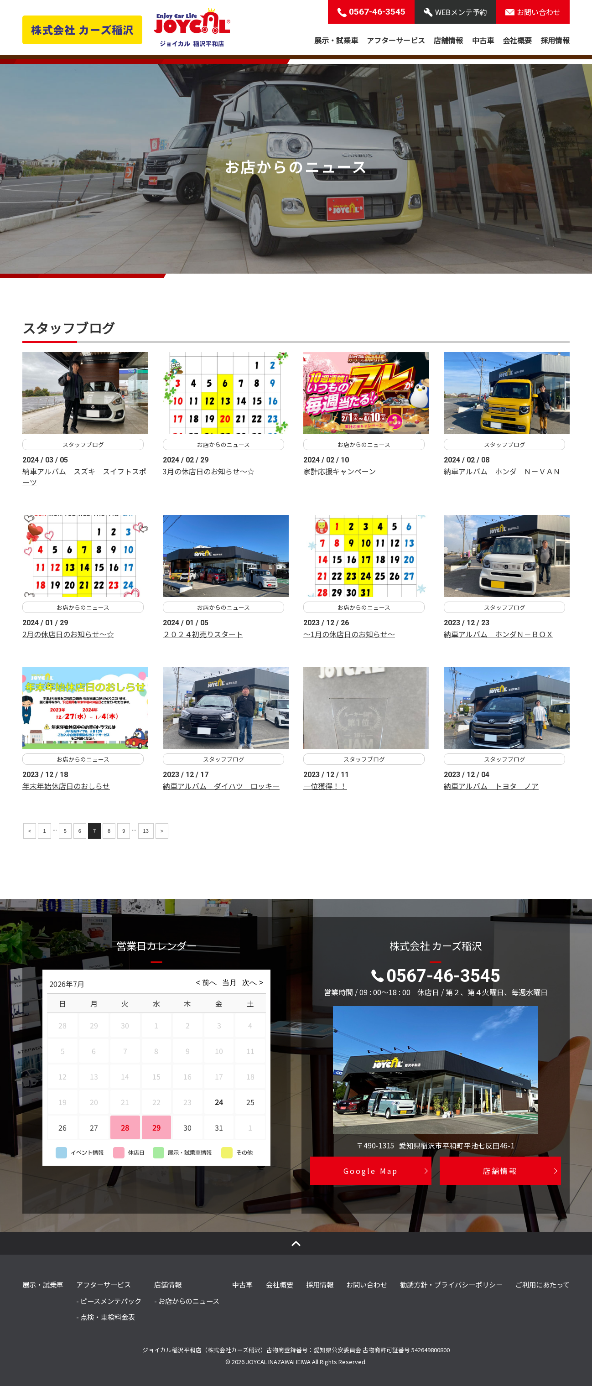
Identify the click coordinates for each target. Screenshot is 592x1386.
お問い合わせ (366, 1284)
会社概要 (517, 40)
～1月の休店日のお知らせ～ (349, 633)
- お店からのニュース (186, 1301)
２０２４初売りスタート (203, 633)
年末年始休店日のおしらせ (66, 785)
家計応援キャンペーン (339, 471)
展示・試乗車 (336, 40)
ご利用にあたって (542, 1284)
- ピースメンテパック (108, 1301)
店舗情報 (448, 40)
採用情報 (555, 40)
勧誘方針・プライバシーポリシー (451, 1284)
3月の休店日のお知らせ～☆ (208, 471)
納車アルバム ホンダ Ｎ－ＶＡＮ (502, 471)
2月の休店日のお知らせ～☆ (68, 633)
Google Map (370, 1170)
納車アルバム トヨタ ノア (491, 785)
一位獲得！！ (325, 785)
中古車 (483, 40)
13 (146, 831)
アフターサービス (396, 40)
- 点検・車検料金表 (105, 1317)
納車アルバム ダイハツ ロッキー (221, 785)
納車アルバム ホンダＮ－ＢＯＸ (498, 633)
